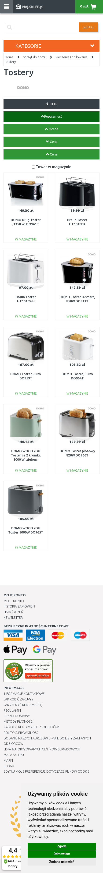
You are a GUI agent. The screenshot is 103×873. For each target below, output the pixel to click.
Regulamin (12, 710)
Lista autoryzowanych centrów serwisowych (42, 749)
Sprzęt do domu (34, 57)
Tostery (10, 62)
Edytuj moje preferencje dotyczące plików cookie (46, 771)
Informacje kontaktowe (24, 694)
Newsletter (13, 617)
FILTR (51, 104)
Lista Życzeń (13, 612)
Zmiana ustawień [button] (61, 862)
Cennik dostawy (17, 716)
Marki (8, 760)
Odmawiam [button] (62, 854)
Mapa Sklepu (14, 755)
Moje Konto (14, 601)
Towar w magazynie (53, 166)
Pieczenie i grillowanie (71, 57)
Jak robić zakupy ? (18, 699)
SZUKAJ (88, 27)
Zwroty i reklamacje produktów (31, 727)
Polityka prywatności (21, 733)
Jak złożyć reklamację (23, 705)
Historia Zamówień (19, 606)
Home (9, 57)
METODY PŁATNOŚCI (18, 721)
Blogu (9, 766)
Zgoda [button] (61, 846)
